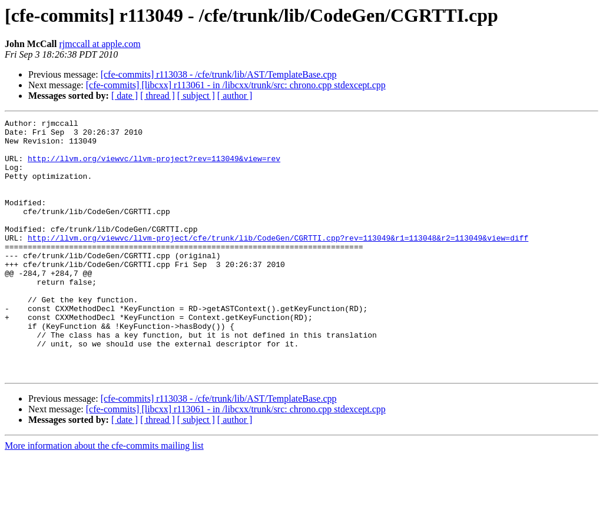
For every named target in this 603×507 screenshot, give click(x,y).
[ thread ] (157, 96)
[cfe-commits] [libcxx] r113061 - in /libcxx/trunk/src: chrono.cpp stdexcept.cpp (236, 85)
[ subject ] (196, 96)
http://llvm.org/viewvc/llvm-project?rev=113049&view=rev (154, 167)
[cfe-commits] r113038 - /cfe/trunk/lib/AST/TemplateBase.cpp (219, 74)
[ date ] (124, 96)
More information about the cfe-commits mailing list (104, 497)
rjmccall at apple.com (99, 44)
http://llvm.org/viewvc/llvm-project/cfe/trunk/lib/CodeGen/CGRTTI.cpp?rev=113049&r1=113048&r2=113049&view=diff (278, 262)
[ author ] (235, 96)
